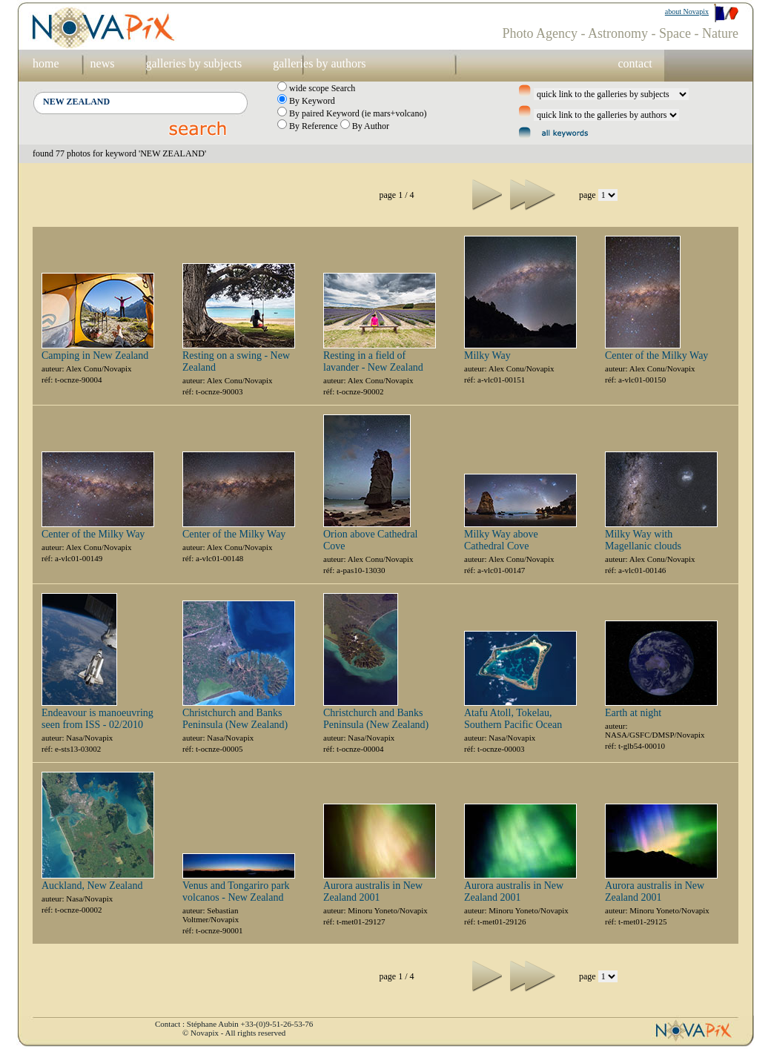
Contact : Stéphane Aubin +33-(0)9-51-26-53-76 (234, 1023)
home (46, 63)
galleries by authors (319, 63)
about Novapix (687, 11)
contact (635, 63)
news (102, 63)
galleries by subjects (193, 63)
